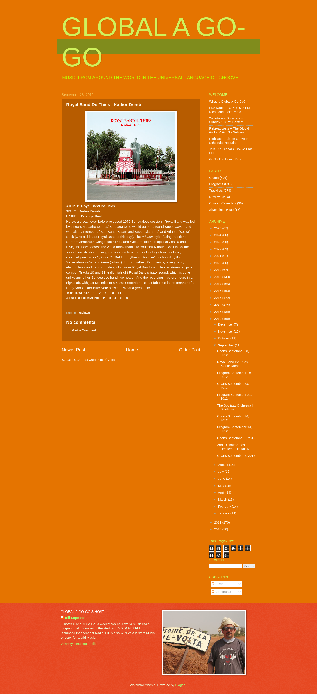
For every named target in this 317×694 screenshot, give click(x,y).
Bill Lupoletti (75, 618)
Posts (217, 584)
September (226, 345)
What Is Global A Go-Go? (227, 101)
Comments (221, 592)
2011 (218, 522)
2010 (218, 529)
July (221, 471)
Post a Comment (84, 330)
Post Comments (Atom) (98, 359)
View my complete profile (78, 644)
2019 (218, 270)
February (225, 506)
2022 (218, 249)
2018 (218, 277)
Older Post (189, 349)
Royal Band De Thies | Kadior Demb (233, 364)
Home (132, 349)
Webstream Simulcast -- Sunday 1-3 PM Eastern (226, 120)
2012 (218, 318)
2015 (218, 298)
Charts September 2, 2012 (236, 455)
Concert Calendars (222, 203)
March (223, 499)
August (223, 464)
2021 (218, 256)
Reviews (84, 313)
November (226, 331)
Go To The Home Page (225, 159)
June (222, 478)
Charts (214, 178)
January (224, 513)
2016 (218, 290)
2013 (218, 311)
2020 (218, 263)
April (221, 492)
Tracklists (216, 190)
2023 (218, 242)
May (221, 485)
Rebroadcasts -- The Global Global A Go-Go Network (229, 130)
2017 (218, 284)
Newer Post (73, 349)
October (224, 338)
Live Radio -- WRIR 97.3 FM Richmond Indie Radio (229, 110)
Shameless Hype (221, 209)
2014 (218, 304)
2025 (218, 228)
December (226, 324)
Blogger (180, 685)
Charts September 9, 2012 (236, 438)
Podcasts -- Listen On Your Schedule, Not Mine (228, 140)
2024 (218, 235)
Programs (216, 184)
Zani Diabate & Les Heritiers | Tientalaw (233, 447)
